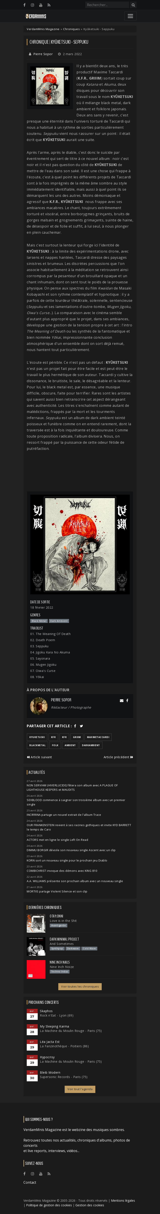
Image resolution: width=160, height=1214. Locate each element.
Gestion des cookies (89, 1205)
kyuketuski (37, 737)
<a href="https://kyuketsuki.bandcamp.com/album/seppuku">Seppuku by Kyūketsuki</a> (80, 471)
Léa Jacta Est (50, 1042)
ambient (70, 745)
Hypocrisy (47, 1057)
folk (55, 745)
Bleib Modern (50, 1072)
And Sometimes (62, 944)
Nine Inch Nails (60, 962)
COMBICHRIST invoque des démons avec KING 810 (62, 871)
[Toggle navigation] (130, 16)
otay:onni (56, 916)
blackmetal (37, 745)
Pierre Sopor (43, 54)
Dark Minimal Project (64, 939)
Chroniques (71, 29)
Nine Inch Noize (62, 967)
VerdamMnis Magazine (43, 29)
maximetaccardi (98, 737)
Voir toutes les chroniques (80, 986)
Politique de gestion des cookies (49, 1205)
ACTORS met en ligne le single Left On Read (57, 840)
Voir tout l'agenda (80, 1089)
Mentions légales (123, 1200)
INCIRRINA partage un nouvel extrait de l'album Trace (64, 815)
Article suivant (39, 757)
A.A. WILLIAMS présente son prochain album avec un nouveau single (75, 881)
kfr (53, 737)
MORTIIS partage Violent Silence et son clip (57, 891)
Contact (29, 1182)
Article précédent (118, 757)
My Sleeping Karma (54, 1026)
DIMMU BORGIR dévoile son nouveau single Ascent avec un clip (71, 850)
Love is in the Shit (63, 921)
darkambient (91, 745)
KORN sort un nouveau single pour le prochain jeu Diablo (67, 860)
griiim (77, 737)
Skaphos (46, 1011)
